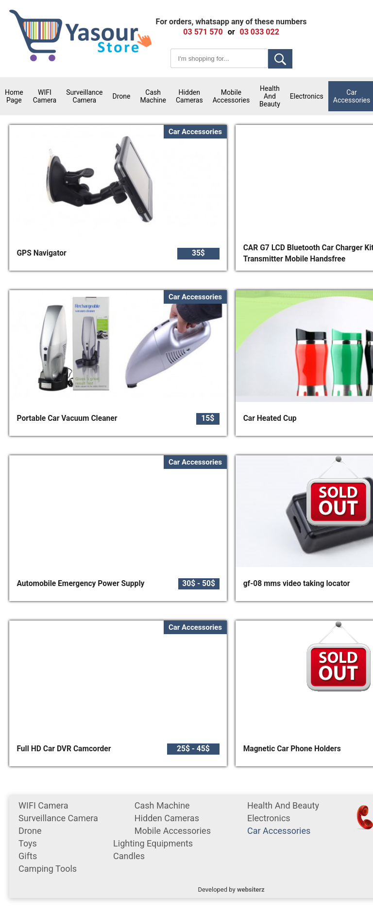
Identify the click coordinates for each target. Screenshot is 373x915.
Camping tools (47, 868)
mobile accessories (231, 96)
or (231, 31)
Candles (129, 856)
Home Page (14, 96)
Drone (122, 96)
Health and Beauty (269, 96)
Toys (27, 843)
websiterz (251, 889)
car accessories (278, 831)
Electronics (306, 96)
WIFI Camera (45, 96)
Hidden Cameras (189, 96)
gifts (27, 856)
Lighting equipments (153, 843)
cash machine (153, 96)
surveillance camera (84, 96)
